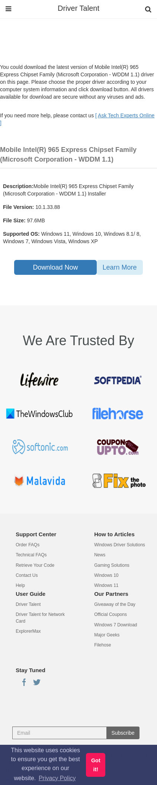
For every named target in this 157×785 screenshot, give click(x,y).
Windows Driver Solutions (119, 544)
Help (20, 585)
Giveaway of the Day (114, 604)
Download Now (55, 267)
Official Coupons (110, 614)
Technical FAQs (31, 554)
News (99, 554)
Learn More (120, 267)
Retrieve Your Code (35, 565)
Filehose (102, 645)
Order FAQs (27, 544)
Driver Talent (78, 8)
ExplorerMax (28, 631)
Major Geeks (106, 635)
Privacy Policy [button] (57, 778)
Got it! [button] (95, 764)
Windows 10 (106, 575)
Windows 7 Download (115, 624)
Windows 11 (106, 585)
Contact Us (27, 575)
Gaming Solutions (111, 565)
